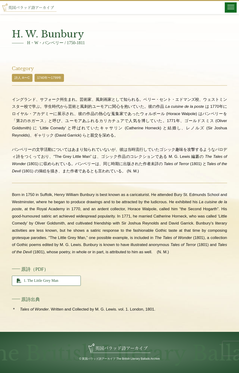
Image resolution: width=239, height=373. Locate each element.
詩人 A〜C (22, 78)
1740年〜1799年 (49, 78)
